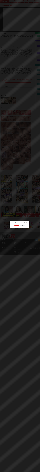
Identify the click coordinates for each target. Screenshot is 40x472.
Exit (22, 236)
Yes (17, 236)
